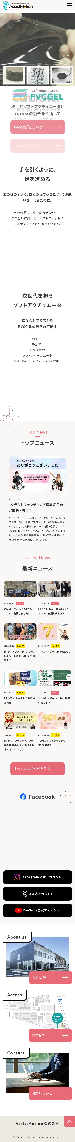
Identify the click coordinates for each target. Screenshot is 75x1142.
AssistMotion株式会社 (37, 1123)
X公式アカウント (37, 894)
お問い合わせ (42, 1093)
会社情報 (39, 977)
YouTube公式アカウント (37, 910)
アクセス (38, 1035)
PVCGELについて (28, 127)
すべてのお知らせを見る (32, 768)
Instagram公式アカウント (38, 877)
